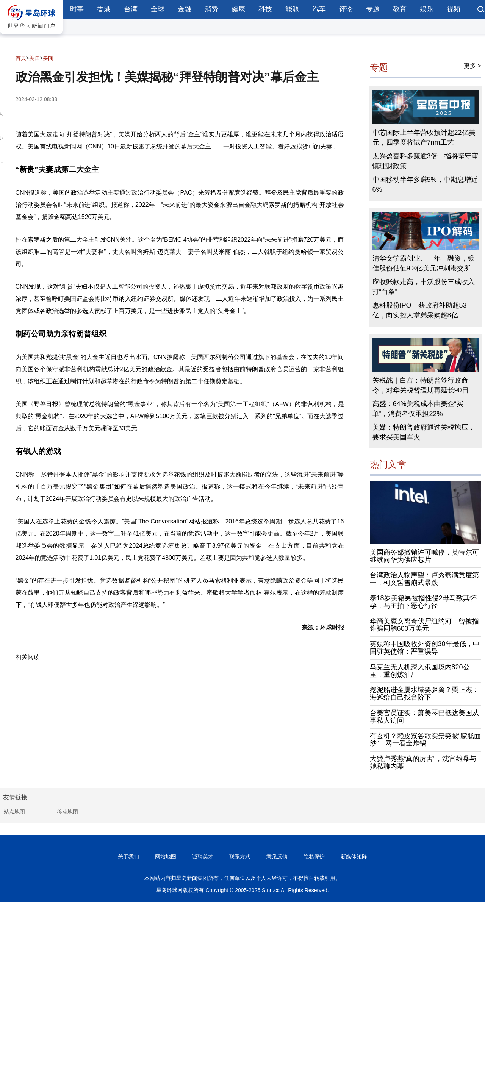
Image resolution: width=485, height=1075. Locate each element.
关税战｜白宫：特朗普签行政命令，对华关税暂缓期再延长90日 (420, 385)
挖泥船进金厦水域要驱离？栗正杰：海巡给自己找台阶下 (424, 693)
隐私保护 (314, 856)
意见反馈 (277, 856)
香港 (104, 9)
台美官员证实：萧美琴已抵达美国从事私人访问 (424, 716)
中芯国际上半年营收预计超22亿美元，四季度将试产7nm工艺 (424, 137)
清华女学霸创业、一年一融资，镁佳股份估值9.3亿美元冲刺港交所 (423, 263)
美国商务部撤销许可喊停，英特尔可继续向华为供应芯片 (424, 556)
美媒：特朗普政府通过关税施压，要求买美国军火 (423, 432)
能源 (292, 9)
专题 (373, 9)
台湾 (131, 9)
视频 (453, 9)
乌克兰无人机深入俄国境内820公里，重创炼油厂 (420, 670)
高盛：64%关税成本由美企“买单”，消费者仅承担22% (417, 408)
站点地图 (14, 812)
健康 (238, 9)
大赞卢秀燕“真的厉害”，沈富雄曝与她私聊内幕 (423, 762)
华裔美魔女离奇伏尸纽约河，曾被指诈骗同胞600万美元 (424, 625)
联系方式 (239, 856)
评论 (346, 9)
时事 (77, 9)
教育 (400, 9)
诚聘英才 (202, 856)
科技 (265, 9)
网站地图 (165, 856)
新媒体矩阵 (354, 856)
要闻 (48, 58)
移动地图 (67, 812)
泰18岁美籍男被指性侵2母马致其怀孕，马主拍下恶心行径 (423, 601)
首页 (21, 58)
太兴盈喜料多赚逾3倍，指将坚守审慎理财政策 (425, 161)
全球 (157, 9)
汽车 (319, 9)
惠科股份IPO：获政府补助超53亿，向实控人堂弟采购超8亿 (419, 310)
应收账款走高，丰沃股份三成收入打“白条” (423, 286)
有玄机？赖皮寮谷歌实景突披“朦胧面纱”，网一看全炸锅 (425, 739)
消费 (211, 9)
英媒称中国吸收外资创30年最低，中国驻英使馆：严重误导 (425, 647)
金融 (184, 9)
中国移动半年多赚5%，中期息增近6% (425, 184)
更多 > (472, 65)
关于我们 (128, 856)
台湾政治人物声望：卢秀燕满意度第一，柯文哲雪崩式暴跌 (424, 578)
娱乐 (426, 9)
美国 (34, 58)
